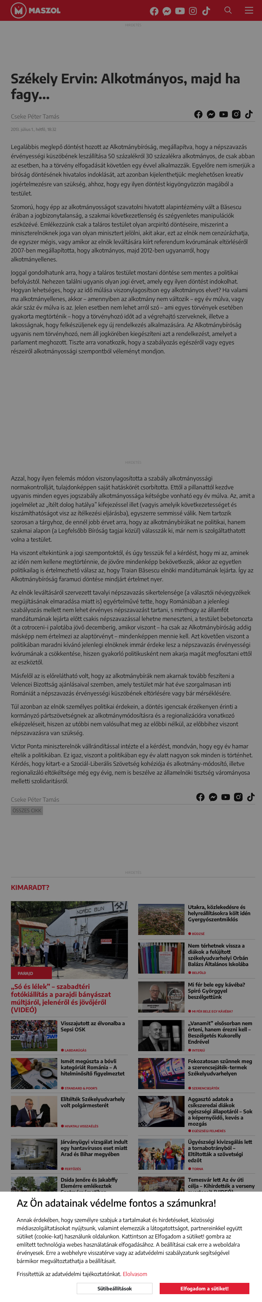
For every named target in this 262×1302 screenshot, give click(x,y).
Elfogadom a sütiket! (204, 1288)
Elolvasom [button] (135, 1274)
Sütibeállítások (115, 1288)
